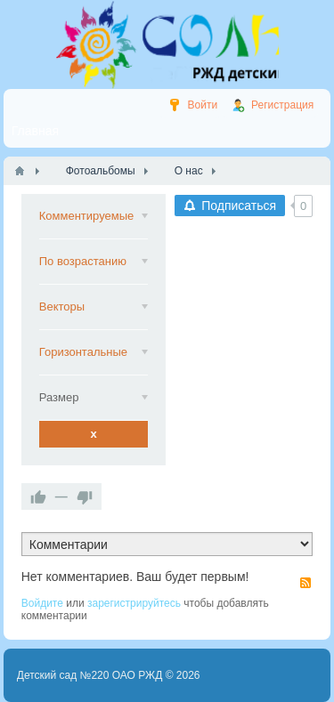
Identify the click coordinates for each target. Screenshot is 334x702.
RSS (305, 582)
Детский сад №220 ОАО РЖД (90, 675)
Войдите (42, 603)
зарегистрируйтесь (134, 603)
